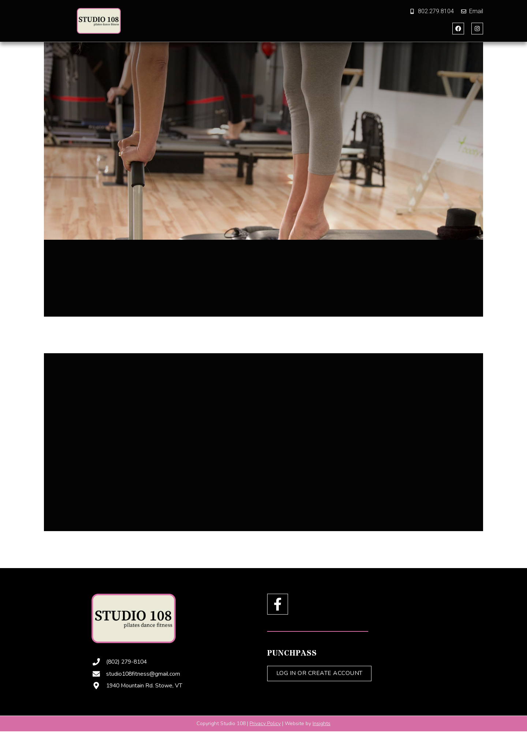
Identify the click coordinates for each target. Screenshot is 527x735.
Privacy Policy (265, 723)
